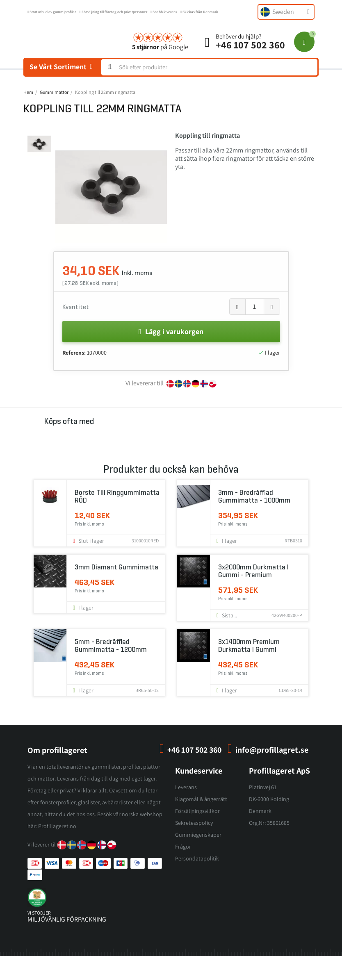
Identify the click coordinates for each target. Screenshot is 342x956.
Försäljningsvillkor (197, 811)
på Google (160, 47)
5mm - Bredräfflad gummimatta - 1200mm (111, 645)
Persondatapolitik (197, 858)
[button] (60, 187)
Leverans (186, 787)
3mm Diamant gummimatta (116, 567)
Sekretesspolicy (194, 822)
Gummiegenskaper (198, 834)
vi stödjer (39, 913)
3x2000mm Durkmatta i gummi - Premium (253, 571)
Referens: (74, 352)
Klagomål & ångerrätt (201, 799)
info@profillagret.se (271, 749)
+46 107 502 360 (250, 44)
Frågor (183, 846)
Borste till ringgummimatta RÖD (117, 496)
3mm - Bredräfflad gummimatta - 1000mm (254, 496)
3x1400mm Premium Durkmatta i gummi (249, 645)
